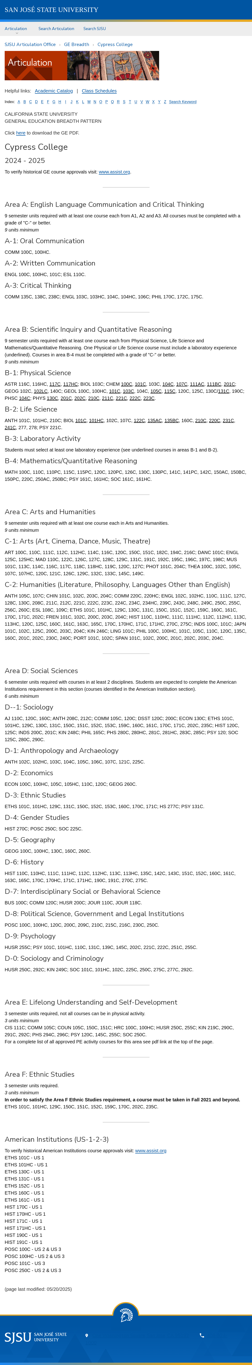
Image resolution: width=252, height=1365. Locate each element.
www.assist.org (114, 171)
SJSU (52, 9)
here (21, 132)
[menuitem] (17, 29)
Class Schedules (99, 90)
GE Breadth (76, 44)
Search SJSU (95, 28)
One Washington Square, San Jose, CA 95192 (140, 1335)
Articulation (16, 28)
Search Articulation (56, 28)
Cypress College (115, 44)
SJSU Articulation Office (30, 44)
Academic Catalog (54, 90)
